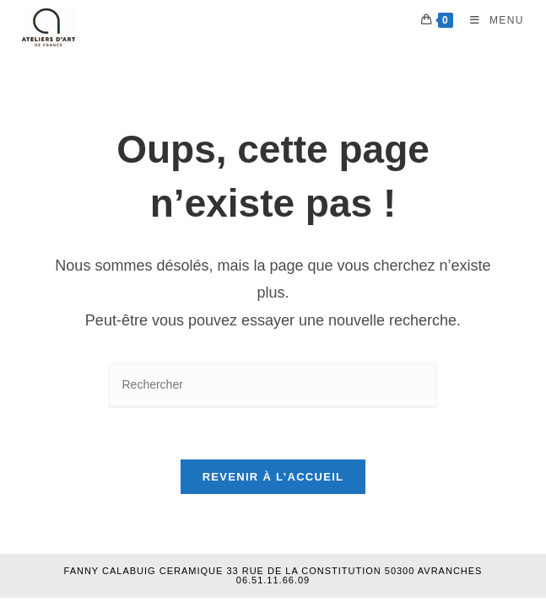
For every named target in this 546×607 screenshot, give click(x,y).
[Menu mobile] (490, 20)
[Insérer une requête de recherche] (272, 385)
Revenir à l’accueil (273, 476)
